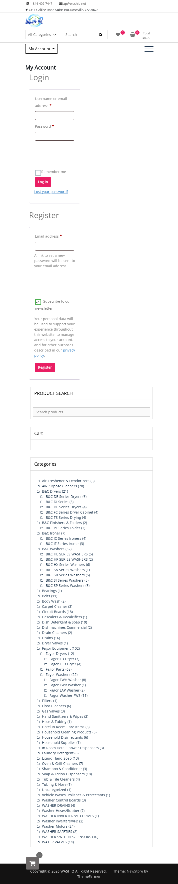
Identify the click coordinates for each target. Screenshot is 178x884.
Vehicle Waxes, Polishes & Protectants (73, 795)
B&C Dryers (51, 491)
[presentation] (72, 152)
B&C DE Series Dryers (64, 496)
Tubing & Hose (54, 784)
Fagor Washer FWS (65, 695)
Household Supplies (59, 742)
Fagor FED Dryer (63, 664)
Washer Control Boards (61, 800)
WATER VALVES (54, 842)
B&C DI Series (57, 501)
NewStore (135, 871)
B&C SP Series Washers (65, 585)
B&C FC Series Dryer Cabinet (69, 512)
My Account (40, 49)
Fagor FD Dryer (62, 658)
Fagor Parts (55, 669)
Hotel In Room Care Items (63, 726)
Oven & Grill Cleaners (60, 763)
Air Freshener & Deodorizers (66, 480)
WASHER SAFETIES (57, 831)
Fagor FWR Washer (65, 685)
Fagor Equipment (56, 648)
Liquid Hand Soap (57, 758)
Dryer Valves (52, 643)
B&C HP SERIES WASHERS (67, 559)
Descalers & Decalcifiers (62, 617)
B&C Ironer (51, 533)
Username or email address (51, 102)
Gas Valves (51, 711)
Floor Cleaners (54, 706)
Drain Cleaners (54, 632)
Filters (47, 700)
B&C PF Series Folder (63, 528)
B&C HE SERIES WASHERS (67, 554)
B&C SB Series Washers (65, 575)
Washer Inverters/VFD (60, 821)
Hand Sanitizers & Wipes (62, 716)
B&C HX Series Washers (65, 564)
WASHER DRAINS (56, 805)
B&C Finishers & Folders (62, 522)
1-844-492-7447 (39, 3)
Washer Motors (55, 826)
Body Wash (51, 601)
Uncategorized (54, 789)
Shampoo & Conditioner (62, 768)
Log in (43, 181)
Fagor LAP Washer (65, 690)
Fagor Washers (58, 674)
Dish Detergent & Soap (61, 622)
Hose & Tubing (54, 721)
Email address (54, 236)
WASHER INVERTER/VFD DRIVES (68, 815)
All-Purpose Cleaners (59, 486)
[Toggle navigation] (149, 49)
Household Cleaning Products (67, 732)
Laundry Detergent (58, 753)
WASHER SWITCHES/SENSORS (66, 836)
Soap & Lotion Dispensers (63, 774)
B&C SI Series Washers (65, 580)
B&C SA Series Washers (65, 569)
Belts (46, 596)
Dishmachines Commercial (64, 627)
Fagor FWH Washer (65, 679)
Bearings (49, 590)
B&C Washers (53, 548)
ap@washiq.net (72, 3)
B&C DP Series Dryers (64, 507)
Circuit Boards (54, 611)
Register (45, 367)
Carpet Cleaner (54, 606)
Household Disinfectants (62, 737)
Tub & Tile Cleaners (58, 779)
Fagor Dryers (56, 653)
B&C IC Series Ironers (63, 538)
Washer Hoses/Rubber (61, 810)
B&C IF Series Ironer (62, 543)
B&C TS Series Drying (63, 517)
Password (52, 126)
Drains (47, 637)
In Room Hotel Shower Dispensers (70, 747)
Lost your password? (51, 191)
